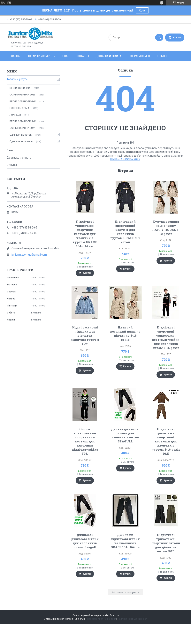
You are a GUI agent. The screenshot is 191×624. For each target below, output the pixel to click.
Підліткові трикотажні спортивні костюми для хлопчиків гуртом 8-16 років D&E (165, 441)
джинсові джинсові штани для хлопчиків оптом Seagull (85, 541)
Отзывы (162, 56)
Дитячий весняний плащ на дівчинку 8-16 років (125, 333)
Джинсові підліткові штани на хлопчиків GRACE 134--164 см (125, 541)
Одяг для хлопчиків (21, 141)
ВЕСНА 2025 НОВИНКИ (23, 101)
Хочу (142, 10)
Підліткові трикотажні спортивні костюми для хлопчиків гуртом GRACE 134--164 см (85, 234)
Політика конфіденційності (132, 619)
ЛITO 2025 (15, 114)
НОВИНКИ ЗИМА (20, 108)
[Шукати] (159, 37)
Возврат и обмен (139, 56)
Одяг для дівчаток (21, 134)
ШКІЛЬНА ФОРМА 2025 (125, 159)
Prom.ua (114, 615)
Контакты (82, 56)
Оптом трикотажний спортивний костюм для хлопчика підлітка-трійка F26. (85, 441)
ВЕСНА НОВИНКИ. (20, 87)
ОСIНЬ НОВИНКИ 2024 (22, 127)
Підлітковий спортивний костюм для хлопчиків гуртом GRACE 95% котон (125, 232)
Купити (87, 273)
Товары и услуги (39, 56)
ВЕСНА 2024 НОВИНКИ (23, 121)
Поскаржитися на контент (101, 619)
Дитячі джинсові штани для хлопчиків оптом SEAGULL (125, 435)
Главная (15, 56)
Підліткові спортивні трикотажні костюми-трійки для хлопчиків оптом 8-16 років (166, 337)
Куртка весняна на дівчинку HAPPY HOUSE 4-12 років (166, 228)
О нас (65, 56)
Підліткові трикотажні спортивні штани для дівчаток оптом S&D (165, 543)
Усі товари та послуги (123, 592)
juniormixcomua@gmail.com (29, 254)
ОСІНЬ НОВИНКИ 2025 (22, 94)
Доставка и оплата (108, 56)
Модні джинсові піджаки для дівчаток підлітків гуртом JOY (85, 335)
